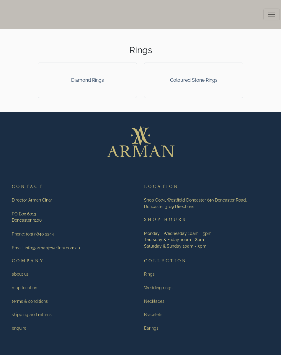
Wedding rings (158, 287)
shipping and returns (32, 314)
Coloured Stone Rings (194, 80)
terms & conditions (30, 301)
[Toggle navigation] (271, 14)
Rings (149, 274)
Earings (151, 328)
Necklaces (154, 301)
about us (20, 274)
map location (24, 287)
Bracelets (153, 314)
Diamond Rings (87, 80)
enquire (19, 328)
